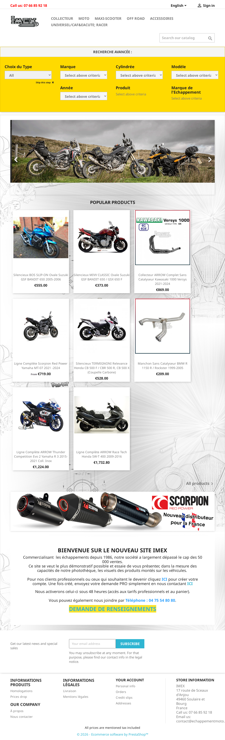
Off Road (136, 18)
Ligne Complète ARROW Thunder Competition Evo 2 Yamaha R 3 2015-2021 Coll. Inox (41, 456)
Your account (130, 680)
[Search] (187, 37)
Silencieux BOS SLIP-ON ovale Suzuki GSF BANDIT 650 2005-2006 (40, 277)
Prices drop (18, 697)
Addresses (123, 703)
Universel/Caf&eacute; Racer (79, 24)
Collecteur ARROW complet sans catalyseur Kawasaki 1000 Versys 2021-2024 (162, 279)
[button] (25, 157)
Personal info (125, 686)
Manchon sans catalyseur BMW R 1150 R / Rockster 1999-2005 (162, 365)
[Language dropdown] (179, 6)
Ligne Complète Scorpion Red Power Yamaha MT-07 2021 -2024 (40, 365)
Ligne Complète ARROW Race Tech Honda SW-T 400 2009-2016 (101, 454)
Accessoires (161, 18)
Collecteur (62, 18)
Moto (83, 18)
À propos (17, 711)
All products (200, 483)
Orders (121, 692)
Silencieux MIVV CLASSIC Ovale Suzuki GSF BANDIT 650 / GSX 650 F (102, 277)
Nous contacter (21, 717)
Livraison (69, 691)
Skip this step (43, 82)
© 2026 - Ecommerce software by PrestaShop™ (112, 734)
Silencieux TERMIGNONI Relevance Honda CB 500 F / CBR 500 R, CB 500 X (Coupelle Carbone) (101, 367)
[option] (112, 157)
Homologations (21, 691)
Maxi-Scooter (108, 18)
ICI (190, 583)
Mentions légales (75, 697)
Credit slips (124, 697)
